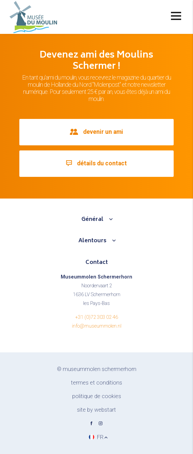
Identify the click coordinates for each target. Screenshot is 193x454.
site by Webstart (96, 410)
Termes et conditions (96, 382)
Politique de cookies (96, 396)
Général (92, 219)
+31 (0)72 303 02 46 (96, 317)
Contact (96, 262)
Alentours (92, 241)
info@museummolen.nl (96, 326)
